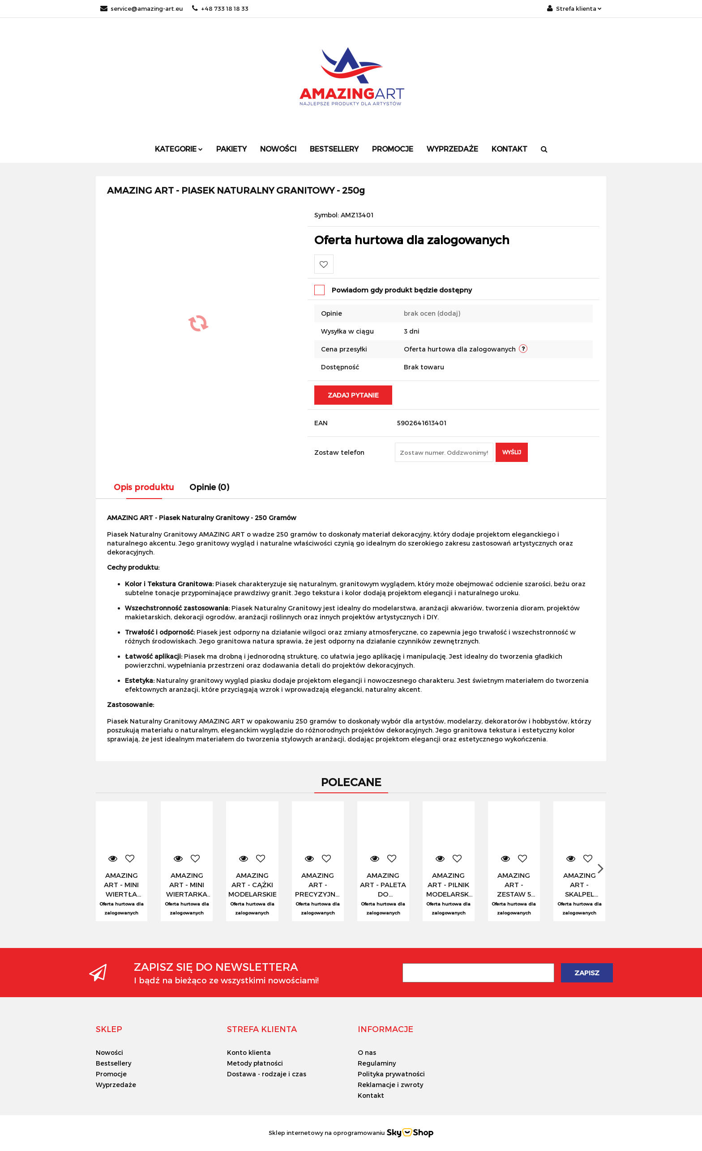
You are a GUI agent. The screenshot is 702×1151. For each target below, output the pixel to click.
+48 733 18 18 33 (220, 8)
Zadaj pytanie (353, 395)
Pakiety (231, 148)
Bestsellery (334, 148)
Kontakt (509, 148)
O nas (367, 1052)
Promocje (392, 148)
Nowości (278, 148)
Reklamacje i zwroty (390, 1084)
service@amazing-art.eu (141, 8)
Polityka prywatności (391, 1074)
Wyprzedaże (452, 148)
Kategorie (179, 148)
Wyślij (511, 452)
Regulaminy (377, 1063)
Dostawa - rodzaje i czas (266, 1074)
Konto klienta (249, 1052)
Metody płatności (255, 1063)
